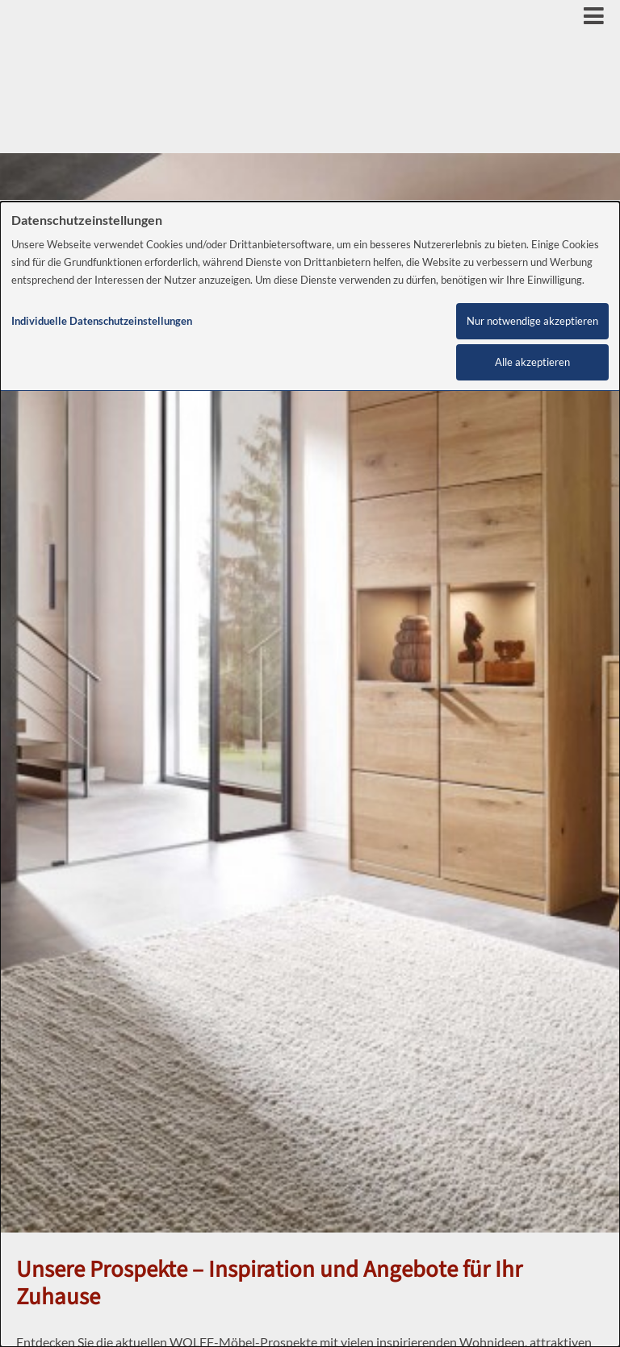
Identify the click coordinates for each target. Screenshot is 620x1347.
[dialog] (310, 774)
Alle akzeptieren (532, 362)
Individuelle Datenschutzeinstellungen (101, 321)
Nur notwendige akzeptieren (532, 321)
